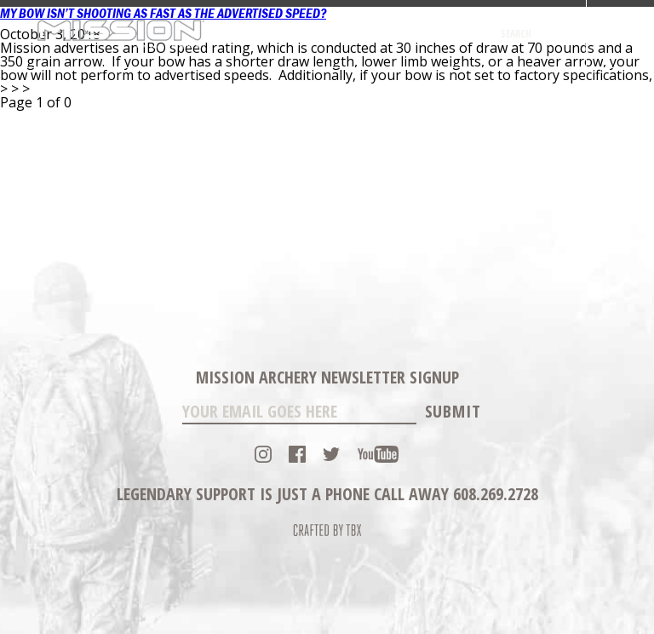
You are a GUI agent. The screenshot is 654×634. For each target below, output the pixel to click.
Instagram (263, 454)
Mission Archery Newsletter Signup (327, 377)
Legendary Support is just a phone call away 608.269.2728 (327, 493)
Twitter (331, 454)
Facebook (297, 454)
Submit (453, 411)
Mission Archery (120, 34)
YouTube (378, 454)
